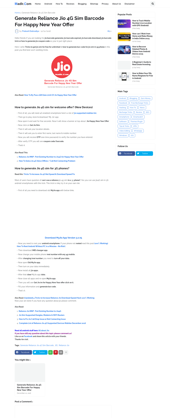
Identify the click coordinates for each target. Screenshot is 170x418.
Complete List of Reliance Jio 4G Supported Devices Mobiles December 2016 (52, 323)
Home (17, 13)
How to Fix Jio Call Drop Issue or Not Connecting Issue (42, 319)
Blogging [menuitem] (82, 4)
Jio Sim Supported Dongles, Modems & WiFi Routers (41, 315)
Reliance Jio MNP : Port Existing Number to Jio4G (40, 311)
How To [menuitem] (59, 4)
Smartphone (124, 117)
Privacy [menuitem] (105, 4)
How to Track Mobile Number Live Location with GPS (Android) (142, 23)
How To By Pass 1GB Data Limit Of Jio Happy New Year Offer (50, 95)
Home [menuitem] (38, 4)
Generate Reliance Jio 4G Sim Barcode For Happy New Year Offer (29, 387)
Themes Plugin (136, 121)
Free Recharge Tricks (139, 103)
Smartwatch (138, 117)
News (142, 108)
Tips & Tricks (124, 126)
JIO (56, 345)
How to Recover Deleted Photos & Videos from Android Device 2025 (141, 50)
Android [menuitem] (48, 4)
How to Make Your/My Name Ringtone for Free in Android (142, 75)
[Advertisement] (63, 217)
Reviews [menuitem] (70, 4)
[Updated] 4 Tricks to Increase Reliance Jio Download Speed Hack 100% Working (59, 298)
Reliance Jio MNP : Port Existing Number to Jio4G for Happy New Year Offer (51, 157)
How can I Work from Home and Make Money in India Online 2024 (142, 36)
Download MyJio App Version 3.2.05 (63, 237)
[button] (152, 3)
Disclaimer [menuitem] (130, 4)
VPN (135, 126)
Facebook (28, 336)
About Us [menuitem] (116, 4)
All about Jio (43, 330)
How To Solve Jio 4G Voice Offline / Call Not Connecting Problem (47, 161)
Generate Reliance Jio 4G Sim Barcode (38, 13)
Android (122, 98)
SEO (147, 112)
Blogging (133, 98)
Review (139, 112)
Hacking (122, 108)
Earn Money (146, 98)
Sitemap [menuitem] (94, 4)
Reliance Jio (64, 345)
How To (133, 108)
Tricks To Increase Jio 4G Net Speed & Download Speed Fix (49, 174)
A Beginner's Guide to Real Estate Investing (141, 63)
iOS (132, 135)
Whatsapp (138, 131)
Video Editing (124, 131)
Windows (123, 135)
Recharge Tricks (125, 112)
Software (123, 121)
